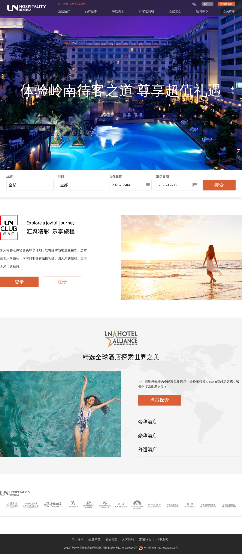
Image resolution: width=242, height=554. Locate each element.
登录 (19, 281)
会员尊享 (229, 11)
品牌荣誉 (94, 539)
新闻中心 (202, 11)
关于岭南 (78, 539)
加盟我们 (145, 539)
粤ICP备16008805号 (126, 547)
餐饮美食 (118, 11)
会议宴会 (175, 11)
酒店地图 (111, 539)
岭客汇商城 (146, 11)
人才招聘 (128, 539)
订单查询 (162, 539)
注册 (62, 281)
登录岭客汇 (226, 3)
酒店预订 (64, 11)
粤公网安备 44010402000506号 (157, 547)
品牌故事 (91, 11)
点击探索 (159, 400)
